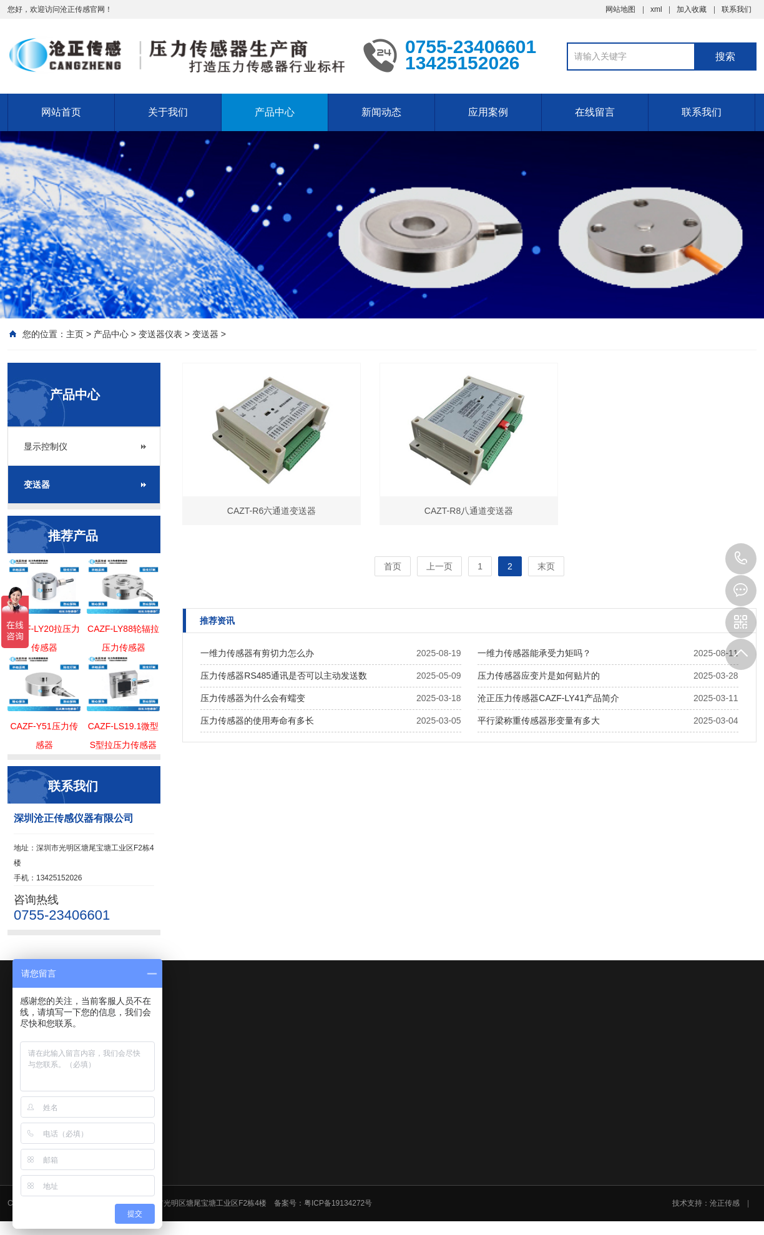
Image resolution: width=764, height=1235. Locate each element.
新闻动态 (381, 112)
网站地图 (620, 9)
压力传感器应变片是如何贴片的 (539, 676)
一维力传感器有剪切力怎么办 (257, 653)
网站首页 (61, 112)
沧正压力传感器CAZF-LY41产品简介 (548, 698)
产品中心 (275, 112)
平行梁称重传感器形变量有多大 (539, 721)
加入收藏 (692, 9)
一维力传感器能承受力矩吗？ (534, 653)
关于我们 (168, 112)
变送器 (205, 334)
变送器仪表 (160, 334)
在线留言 (595, 112)
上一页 (439, 566)
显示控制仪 (45, 446)
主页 (75, 334)
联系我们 (737, 9)
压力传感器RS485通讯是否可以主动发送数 (283, 676)
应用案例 (488, 112)
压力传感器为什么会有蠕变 (252, 698)
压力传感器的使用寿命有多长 (257, 721)
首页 (392, 566)
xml (656, 9)
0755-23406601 (741, 558)
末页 (546, 566)
